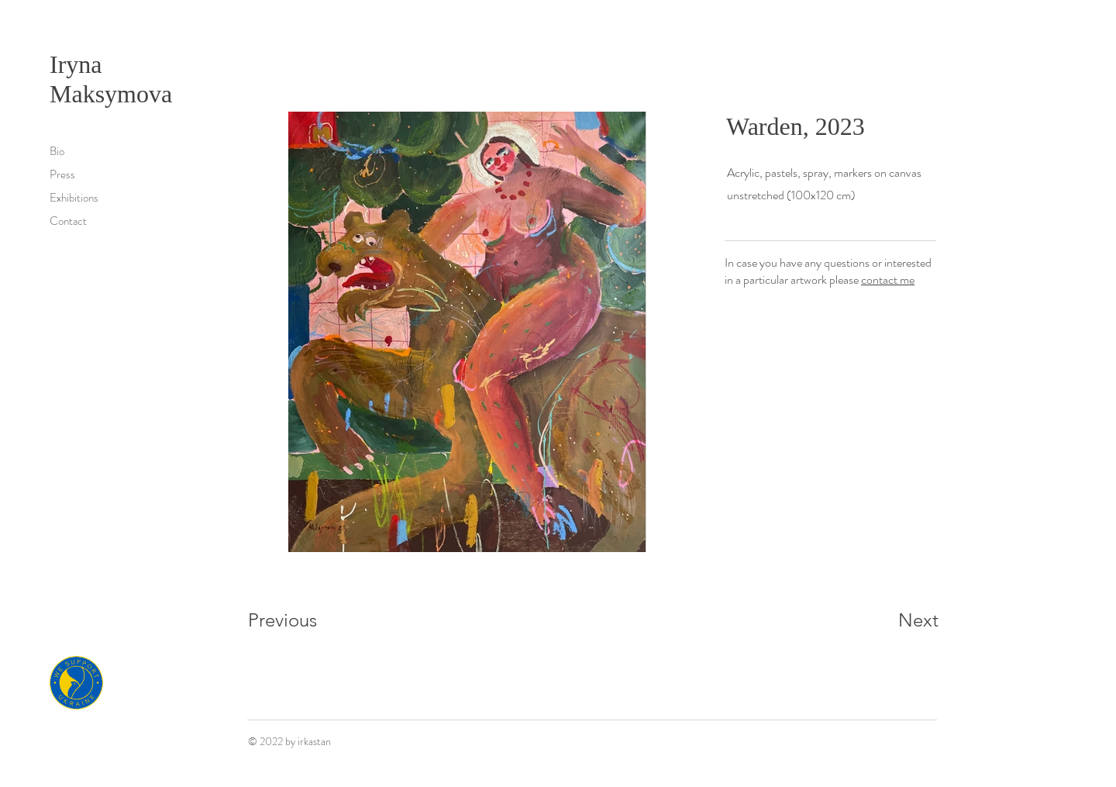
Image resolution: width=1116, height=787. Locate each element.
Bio (57, 151)
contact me (887, 279)
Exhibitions (74, 197)
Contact (68, 221)
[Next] (887, 620)
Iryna (79, 64)
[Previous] (303, 620)
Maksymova (111, 94)
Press (62, 174)
